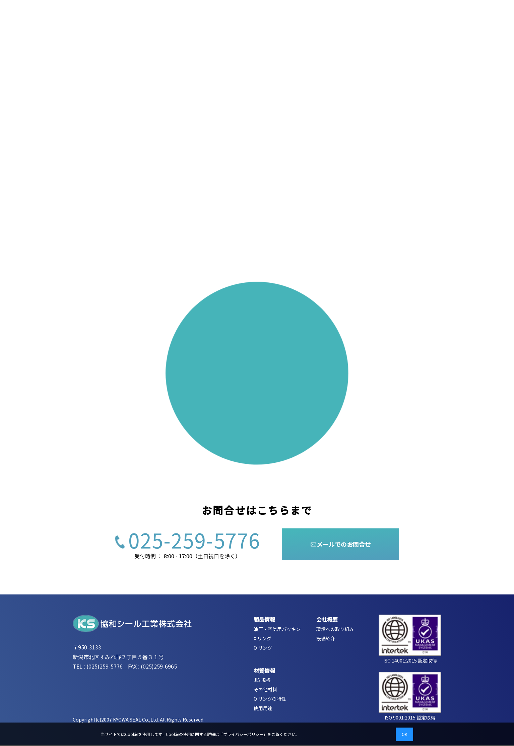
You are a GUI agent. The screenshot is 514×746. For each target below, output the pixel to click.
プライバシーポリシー (243, 734)
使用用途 (263, 709)
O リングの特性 (270, 700)
